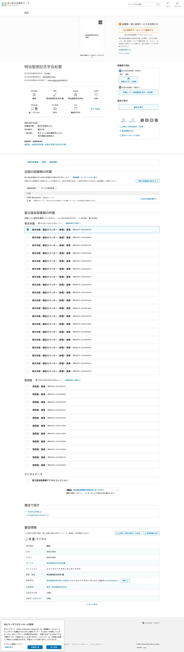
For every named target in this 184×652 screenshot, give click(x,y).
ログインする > (124, 53)
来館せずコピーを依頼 (128, 80)
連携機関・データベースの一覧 (85, 177)
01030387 (113, 580)
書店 (44, 162)
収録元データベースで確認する (138, 30)
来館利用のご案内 (73, 223)
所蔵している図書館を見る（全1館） (138, 92)
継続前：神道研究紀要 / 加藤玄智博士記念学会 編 (45, 144)
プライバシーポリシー (80, 644)
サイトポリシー (96, 644)
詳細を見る (9, 647)
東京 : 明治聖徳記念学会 (57, 586)
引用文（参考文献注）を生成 (131, 126)
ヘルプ (167, 4)
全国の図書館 (32, 162)
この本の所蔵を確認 (148, 199)
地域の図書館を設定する (148, 181)
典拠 (125, 580)
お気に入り (123, 120)
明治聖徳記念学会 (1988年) (58, 580)
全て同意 (54, 647)
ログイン (177, 4)
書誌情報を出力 (126, 131)
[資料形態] (48, 188)
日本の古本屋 (35, 511)
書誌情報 (53, 162)
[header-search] (144, 4)
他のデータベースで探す (129, 135)
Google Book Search (38, 515)
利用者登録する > (125, 50)
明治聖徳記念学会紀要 (56, 563)
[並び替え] (32, 188)
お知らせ (65, 644)
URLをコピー (132, 120)
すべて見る (95, 108)
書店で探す (138, 107)
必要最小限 (35, 647)
